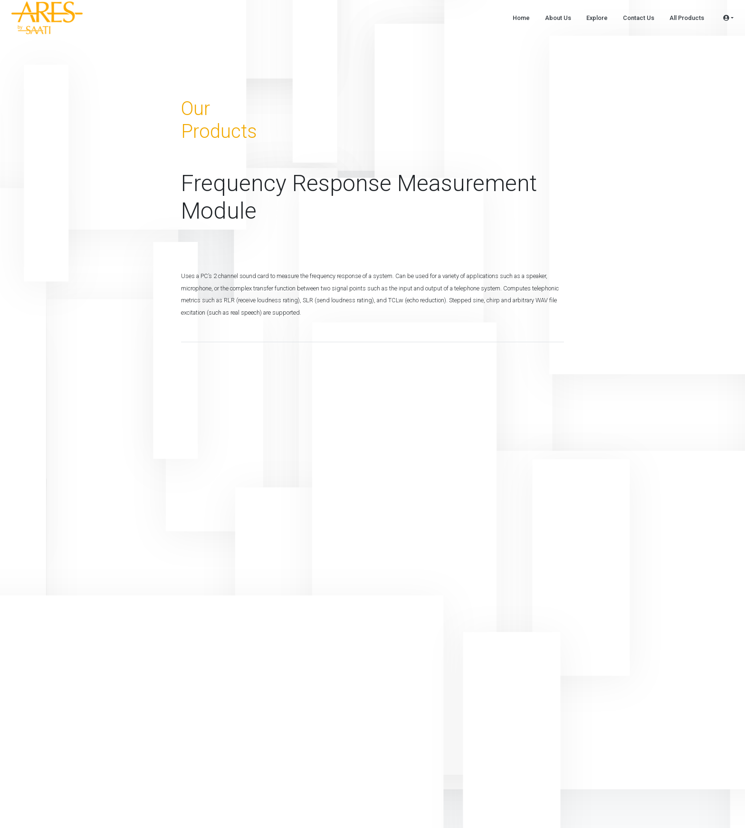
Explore (597, 17)
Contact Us (638, 17)
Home (521, 17)
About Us (558, 17)
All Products (686, 17)
